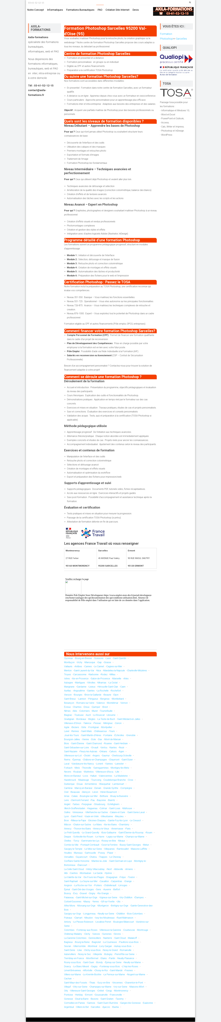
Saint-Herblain (121, 743)
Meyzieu (119, 816)
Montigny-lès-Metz (120, 768)
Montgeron (103, 906)
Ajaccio (106, 1007)
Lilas (80, 950)
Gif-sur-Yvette (108, 901)
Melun (146, 845)
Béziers (75, 727)
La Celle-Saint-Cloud (74, 869)
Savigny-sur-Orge (72, 914)
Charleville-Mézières (137, 670)
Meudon (89, 918)
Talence (87, 723)
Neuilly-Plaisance (126, 958)
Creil (66, 792)
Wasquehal (104, 784)
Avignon (68, 885)
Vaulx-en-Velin (92, 816)
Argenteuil (69, 1007)
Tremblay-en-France (74, 958)
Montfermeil (92, 958)
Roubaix (78, 772)
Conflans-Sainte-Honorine (76, 861)
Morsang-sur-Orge (86, 906)
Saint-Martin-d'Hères (91, 735)
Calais (75, 796)
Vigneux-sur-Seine (108, 897)
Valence (101, 703)
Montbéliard (118, 699)
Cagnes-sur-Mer (114, 666)
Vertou (104, 747)
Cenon (118, 723)
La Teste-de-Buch (106, 719)
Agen (121, 751)
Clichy (87, 934)
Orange (128, 881)
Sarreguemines (101, 768)
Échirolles (119, 735)
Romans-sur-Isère (85, 703)
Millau (112, 674)
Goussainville (101, 995)
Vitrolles (91, 683)
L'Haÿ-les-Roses (130, 966)
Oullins (67, 812)
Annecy (67, 829)
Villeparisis (109, 849)
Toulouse (79, 715)
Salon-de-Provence (100, 678)
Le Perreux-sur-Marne (114, 974)
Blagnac (68, 715)
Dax (100, 739)
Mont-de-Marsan (112, 739)
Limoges (123, 885)
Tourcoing (96, 780)
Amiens (129, 869)
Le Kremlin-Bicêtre (92, 974)
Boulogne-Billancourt (123, 922)
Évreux (67, 707)
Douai (80, 784)
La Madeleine (121, 776)
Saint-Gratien (107, 999)
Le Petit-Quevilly (72, 833)
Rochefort (116, 691)
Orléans (103, 751)
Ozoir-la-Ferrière (110, 845)
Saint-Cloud (120, 938)
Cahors (113, 751)
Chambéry (124, 824)
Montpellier (106, 727)
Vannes (109, 764)
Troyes (67, 674)
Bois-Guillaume (109, 833)
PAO (100, 9)
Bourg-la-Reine (82, 942)
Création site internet (117, 9)
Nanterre (107, 938)
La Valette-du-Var (72, 877)
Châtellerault (110, 885)
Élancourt (82, 865)
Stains (104, 958)
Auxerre (107, 889)
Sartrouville (90, 853)
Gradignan (69, 719)
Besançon (69, 703)
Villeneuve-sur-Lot (73, 755)
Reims (67, 760)
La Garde (98, 873)
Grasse (107, 662)
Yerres (96, 901)
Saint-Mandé (116, 970)
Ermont (88, 995)
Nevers (67, 772)
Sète (83, 727)
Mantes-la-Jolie (99, 861)
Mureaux (78, 853)
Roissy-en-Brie (109, 841)
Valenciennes (105, 776)
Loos (85, 776)
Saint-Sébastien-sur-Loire (76, 747)
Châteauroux (100, 731)
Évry (75, 893)
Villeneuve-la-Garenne (110, 930)
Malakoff (132, 938)
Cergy (109, 991)
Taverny (120, 999)
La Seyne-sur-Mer (89, 881)
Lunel (66, 731)
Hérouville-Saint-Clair (108, 687)
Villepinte (97, 954)
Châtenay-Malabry (73, 934)
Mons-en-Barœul (72, 776)
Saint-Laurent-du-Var (84, 670)
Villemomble (79, 946)
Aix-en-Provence (80, 678)
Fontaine (108, 735)
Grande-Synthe (111, 788)
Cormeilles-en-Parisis (74, 1003)
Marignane (69, 687)
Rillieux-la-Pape (78, 820)
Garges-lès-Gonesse (130, 1003)
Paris (128, 829)
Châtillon (121, 914)
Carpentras (116, 881)
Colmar (103, 808)
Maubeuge (84, 780)
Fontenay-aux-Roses (87, 930)
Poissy (101, 853)
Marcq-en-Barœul (83, 788)
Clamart (78, 918)
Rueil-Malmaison (125, 918)
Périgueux (93, 699)
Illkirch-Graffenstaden (74, 808)
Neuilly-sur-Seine (106, 914)
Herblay (79, 995)
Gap (100, 662)
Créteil (101, 991)
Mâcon (67, 824)
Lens (66, 800)
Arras (66, 796)
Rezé (121, 747)
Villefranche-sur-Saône (97, 812)
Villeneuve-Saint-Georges (82, 991)
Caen (122, 687)
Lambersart (118, 784)
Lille (117, 772)
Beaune (107, 695)
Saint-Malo (86, 731)
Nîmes (67, 711)
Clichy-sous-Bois (92, 950)
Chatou (93, 857)
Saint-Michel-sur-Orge (86, 897)
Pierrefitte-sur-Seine (124, 954)
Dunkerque (69, 784)
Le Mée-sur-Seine (93, 849)
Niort (109, 869)
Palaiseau (69, 897)
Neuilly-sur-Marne (132, 962)
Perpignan (87, 804)
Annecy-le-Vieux (101, 829)
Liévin (95, 792)
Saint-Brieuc (70, 699)
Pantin (112, 958)
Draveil (83, 893)
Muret (95, 711)
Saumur (106, 755)
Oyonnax (68, 658)
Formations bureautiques (80, 9)
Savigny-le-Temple (73, 849)
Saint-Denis (69, 950)
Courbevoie (129, 930)
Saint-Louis (114, 808)
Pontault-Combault (90, 845)
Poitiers (98, 885)
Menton (68, 670)
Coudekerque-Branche (115, 780)
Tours (112, 731)
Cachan (68, 979)
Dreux (86, 707)
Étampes (139, 897)
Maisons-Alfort (137, 987)
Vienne (85, 739)
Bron (66, 820)
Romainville (125, 950)
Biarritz (111, 800)
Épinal (67, 889)
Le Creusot (135, 820)
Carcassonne (79, 674)
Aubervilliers (70, 954)
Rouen (149, 833)
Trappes (103, 857)
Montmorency (121, 991)
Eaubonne (148, 1003)
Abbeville (118, 869)
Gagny (94, 966)
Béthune (104, 796)
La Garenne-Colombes (75, 938)
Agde (66, 727)
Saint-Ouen (88, 962)
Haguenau (92, 808)
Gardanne (81, 687)
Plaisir (110, 853)
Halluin (93, 776)
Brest (105, 707)
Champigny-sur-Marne (100, 987)
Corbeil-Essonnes (72, 901)
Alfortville (87, 970)
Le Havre (100, 837)
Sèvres (117, 934)
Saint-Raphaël (71, 881)
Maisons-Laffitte (139, 849)
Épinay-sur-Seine (113, 962)
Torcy (76, 841)
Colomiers (84, 711)
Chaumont (114, 760)
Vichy (79, 662)
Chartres (77, 707)
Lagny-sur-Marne (115, 837)
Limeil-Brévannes (72, 970)
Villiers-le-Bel (82, 1007)
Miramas (102, 683)
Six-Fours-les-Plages (94, 877)
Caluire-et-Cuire (117, 812)
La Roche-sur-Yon (83, 885)
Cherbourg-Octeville (122, 755)
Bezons (94, 999)
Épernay (77, 760)
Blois (66, 743)
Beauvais (75, 792)
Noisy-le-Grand (110, 950)
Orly (66, 991)
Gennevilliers (95, 938)
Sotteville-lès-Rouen (83, 837)
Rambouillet (123, 849)
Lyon (66, 816)
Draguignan (111, 877)
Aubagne (68, 683)
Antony (67, 922)
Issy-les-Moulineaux (105, 918)
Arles (126, 678)
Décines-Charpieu (97, 820)
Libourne (111, 715)
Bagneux (68, 942)
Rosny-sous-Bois (72, 962)
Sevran (67, 946)
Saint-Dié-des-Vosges (83, 889)
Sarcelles (95, 1007)
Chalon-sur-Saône (82, 824)
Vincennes (117, 983)
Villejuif (67, 987)
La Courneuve (110, 942)
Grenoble (130, 735)
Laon (108, 658)
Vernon (124, 703)
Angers (96, 755)
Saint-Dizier (127, 760)
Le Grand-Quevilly (90, 833)
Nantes (113, 747)
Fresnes (129, 970)
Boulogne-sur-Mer (89, 796)
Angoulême (79, 691)
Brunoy (67, 893)
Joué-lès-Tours (71, 735)
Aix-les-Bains (110, 824)
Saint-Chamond (94, 743)
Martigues (80, 683)
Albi (66, 873)
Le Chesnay (115, 857)
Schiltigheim (113, 804)
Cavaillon (104, 881)
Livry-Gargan (106, 946)
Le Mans (97, 824)
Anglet (67, 804)
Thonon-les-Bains (82, 829)
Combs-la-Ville (71, 845)
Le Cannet (99, 666)
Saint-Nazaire (70, 751)
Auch (88, 715)
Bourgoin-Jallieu (72, 739)
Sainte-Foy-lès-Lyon (118, 820)
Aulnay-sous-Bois (122, 946)
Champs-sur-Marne (135, 837)
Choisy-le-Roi (101, 970)
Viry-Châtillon (126, 897)
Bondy (99, 962)
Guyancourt (81, 857)
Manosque (90, 662)
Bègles (92, 719)
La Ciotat (113, 683)
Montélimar (112, 703)
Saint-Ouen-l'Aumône (108, 1003)
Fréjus (123, 877)
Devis (136, 9)
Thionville (86, 768)
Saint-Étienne (77, 743)
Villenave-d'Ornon (72, 723)
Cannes (88, 666)
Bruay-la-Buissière (119, 796)
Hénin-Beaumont (108, 792)
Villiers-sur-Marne (72, 974)
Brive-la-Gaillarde (93, 695)
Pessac (97, 723)
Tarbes (76, 804)
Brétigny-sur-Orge (119, 906)
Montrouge (142, 930)
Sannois (91, 1003)
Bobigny (108, 954)
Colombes (69, 930)
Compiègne (126, 788)
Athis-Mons (69, 906)
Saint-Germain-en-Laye (120, 861)
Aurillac (67, 691)
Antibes (78, 666)
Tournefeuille (106, 711)
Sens (98, 889)
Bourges (78, 695)
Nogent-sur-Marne (136, 974)
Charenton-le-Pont (134, 983)
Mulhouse (127, 808)
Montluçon (69, 662)
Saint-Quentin (119, 658)
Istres (67, 678)
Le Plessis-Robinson (83, 922)
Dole (93, 739)
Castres (74, 873)
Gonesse (68, 999)
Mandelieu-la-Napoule (114, 670)
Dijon (116, 695)
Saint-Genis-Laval (136, 812)
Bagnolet (96, 942)
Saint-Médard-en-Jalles (128, 719)
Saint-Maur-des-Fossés (75, 983)
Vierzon (68, 695)
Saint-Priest (76, 816)
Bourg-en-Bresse (83, 658)
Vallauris (68, 666)
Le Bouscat (99, 715)
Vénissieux (78, 812)
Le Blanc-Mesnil (81, 966)
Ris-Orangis (103, 893)
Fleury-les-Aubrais (88, 751)
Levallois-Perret (103, 922)
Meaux (121, 841)
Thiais (92, 983)
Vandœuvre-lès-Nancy (83, 764)
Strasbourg (99, 804)
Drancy (67, 966)
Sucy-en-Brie (104, 983)
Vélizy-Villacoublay (95, 869)
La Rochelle (103, 691)
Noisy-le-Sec (84, 954)
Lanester (119, 764)
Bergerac (105, 699)
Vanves (96, 934)
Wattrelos (89, 772)
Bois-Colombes (135, 914)
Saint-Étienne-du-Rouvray (131, 833)
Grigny (92, 893)
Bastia (115, 1007)
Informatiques (55, 9)
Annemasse (117, 829)
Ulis (118, 901)
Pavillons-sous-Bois (129, 942)
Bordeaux (81, 719)
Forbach (68, 768)
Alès (75, 711)
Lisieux (92, 687)
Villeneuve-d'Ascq (104, 772)
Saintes (91, 691)
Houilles (68, 853)
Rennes (75, 731)
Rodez (104, 674)
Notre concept (35, 9)
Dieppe (67, 837)
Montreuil (92, 946)
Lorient (99, 764)
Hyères (108, 873)
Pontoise (68, 995)
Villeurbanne (107, 816)
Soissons (98, 658)
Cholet (87, 755)
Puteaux (68, 918)
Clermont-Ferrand (80, 800)
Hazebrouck (70, 780)
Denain (98, 788)
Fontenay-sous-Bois (110, 966)
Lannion (82, 699)
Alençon (86, 792)
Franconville (116, 995)
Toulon (131, 877)
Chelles (67, 841)
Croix (130, 780)
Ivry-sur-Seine (120, 987)
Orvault (94, 747)
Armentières (91, 784)
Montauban (85, 873)
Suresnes (106, 934)
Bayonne (101, 800)
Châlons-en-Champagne (95, 760)
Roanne (108, 743)
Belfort (116, 889)
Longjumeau (89, 914)
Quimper (96, 707)
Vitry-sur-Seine (80, 987)
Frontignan (94, 727)
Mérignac (108, 723)
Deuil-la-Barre (82, 999)
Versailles (69, 857)
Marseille (116, 678)
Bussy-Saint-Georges (130, 845)
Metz (77, 768)
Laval (66, 764)
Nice (99, 670)
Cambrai (68, 788)
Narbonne (94, 674)
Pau (93, 800)
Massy (87, 901)
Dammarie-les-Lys (90, 841)
